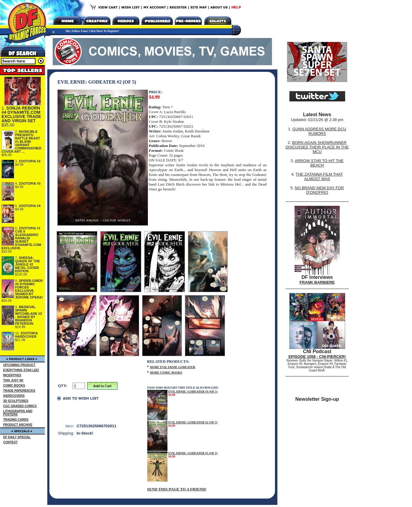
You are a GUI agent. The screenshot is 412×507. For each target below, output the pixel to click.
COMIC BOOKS (14, 385)
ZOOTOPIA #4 (29, 206)
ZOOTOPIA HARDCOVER (26, 334)
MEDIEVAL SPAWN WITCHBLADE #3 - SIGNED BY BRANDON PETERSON (28, 315)
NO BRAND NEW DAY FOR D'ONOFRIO (319, 190)
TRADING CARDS (16, 419)
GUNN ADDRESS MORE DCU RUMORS (319, 131)
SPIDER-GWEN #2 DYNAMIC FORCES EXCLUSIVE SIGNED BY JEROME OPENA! (29, 289)
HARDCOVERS (14, 395)
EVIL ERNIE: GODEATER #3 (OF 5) (192, 391)
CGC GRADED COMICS (20, 406)
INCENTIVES (12, 375)
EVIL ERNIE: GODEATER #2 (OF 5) (192, 422)
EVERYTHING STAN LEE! (21, 370)
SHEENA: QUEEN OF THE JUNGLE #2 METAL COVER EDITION (27, 264)
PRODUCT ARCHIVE (18, 424)
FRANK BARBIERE (317, 282)
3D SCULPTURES (15, 401)
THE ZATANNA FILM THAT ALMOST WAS (319, 176)
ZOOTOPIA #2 (29, 161)
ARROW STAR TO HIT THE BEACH (319, 162)
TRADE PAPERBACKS (19, 390)
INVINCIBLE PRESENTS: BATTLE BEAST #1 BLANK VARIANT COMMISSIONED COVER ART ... (21, 141)
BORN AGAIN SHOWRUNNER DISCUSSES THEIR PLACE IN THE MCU (317, 147)
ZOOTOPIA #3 (29, 183)
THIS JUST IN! (13, 380)
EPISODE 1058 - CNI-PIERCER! (317, 356)
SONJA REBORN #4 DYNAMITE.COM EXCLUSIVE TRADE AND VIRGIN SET (21, 114)
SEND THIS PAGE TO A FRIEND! (176, 489)
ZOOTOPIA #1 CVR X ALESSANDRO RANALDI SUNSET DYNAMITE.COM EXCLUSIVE (21, 238)
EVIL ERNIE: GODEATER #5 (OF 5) (192, 453)
